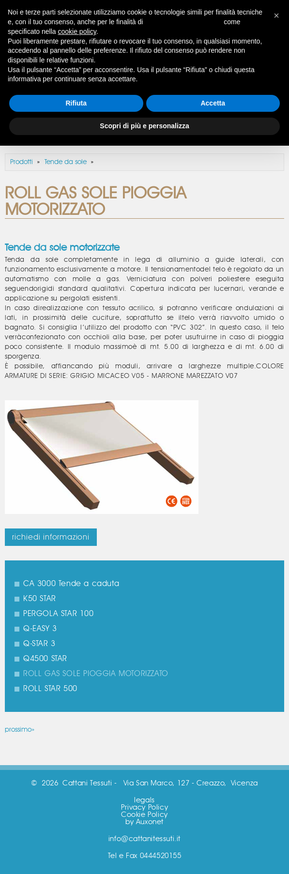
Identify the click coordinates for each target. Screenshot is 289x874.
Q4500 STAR (45, 659)
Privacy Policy (144, 807)
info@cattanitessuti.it (144, 839)
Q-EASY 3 (40, 629)
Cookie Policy (144, 814)
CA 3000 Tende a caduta (71, 584)
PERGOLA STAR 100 (58, 614)
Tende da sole (66, 162)
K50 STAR (39, 599)
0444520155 (161, 855)
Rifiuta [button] (76, 103)
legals (144, 800)
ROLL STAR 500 (50, 689)
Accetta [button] (212, 103)
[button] (276, 15)
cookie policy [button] (77, 31)
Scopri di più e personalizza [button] (144, 126)
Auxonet (150, 822)
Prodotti (21, 162)
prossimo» (19, 729)
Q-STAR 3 (39, 644)
